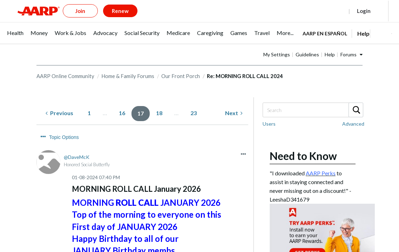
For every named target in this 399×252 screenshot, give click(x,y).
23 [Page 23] (193, 101)
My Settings (298, 43)
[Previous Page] (59, 101)
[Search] (313, 98)
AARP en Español (325, 22)
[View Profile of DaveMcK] (76, 132)
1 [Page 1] (89, 101)
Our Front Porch (180, 64)
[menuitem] (15, 25)
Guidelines (329, 43)
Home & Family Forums (127, 64)
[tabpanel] (347, 21)
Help (352, 43)
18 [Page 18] (159, 101)
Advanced (353, 112)
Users (269, 112)
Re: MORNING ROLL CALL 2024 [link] (245, 64)
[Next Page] (233, 101)
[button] (380, 22)
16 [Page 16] (122, 101)
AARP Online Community (65, 64)
